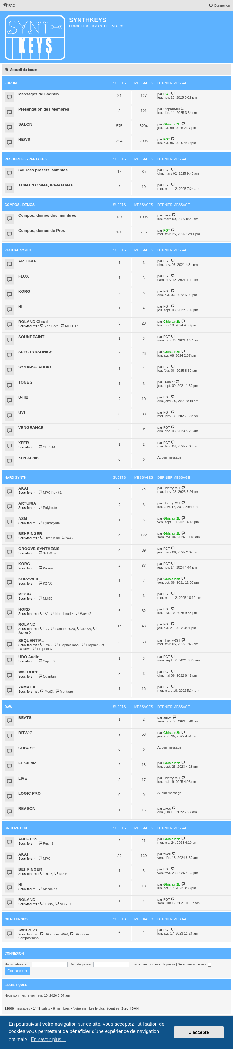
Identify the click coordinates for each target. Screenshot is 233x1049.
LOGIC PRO (29, 793)
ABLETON (28, 839)
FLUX (23, 276)
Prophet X (42, 649)
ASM (22, 518)
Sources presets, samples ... (45, 170)
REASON (26, 808)
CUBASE (26, 748)
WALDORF (28, 672)
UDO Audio (28, 657)
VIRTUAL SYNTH (18, 250)
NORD (24, 609)
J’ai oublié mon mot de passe (153, 964)
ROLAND (26, 624)
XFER (23, 442)
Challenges (16, 919)
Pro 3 (46, 645)
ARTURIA (27, 261)
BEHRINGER (30, 533)
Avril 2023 (27, 930)
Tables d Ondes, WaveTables (45, 185)
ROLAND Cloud (33, 321)
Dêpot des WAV (54, 934)
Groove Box (16, 828)
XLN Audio (28, 458)
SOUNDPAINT (31, 337)
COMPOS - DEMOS (20, 204)
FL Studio (27, 763)
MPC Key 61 (50, 492)
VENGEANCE (31, 427)
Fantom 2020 (63, 629)
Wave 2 (83, 613)
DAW (8, 706)
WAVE (69, 538)
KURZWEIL (28, 579)
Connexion (14, 953)
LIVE (22, 778)
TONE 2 (25, 382)
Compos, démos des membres (47, 215)
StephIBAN (171, 109)
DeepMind (50, 538)
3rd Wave (47, 553)
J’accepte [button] (199, 1032)
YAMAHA (26, 687)
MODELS (69, 326)
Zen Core (49, 326)
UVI (21, 412)
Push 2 (45, 843)
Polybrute (47, 508)
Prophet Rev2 (66, 645)
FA (44, 629)
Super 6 (46, 661)
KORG (24, 291)
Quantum (47, 676)
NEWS (24, 139)
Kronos (45, 568)
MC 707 (63, 904)
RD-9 (60, 874)
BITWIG (25, 733)
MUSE (45, 598)
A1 (44, 613)
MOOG (24, 594)
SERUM (46, 447)
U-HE (23, 397)
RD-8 (46, 874)
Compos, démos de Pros (41, 230)
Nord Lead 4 (62, 613)
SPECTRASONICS (35, 352)
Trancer (169, 382)
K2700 (45, 583)
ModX (46, 691)
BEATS (25, 717)
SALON (25, 124)
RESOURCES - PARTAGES (26, 159)
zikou (167, 215)
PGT (166, 94)
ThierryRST (171, 488)
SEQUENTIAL (31, 640)
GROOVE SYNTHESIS (38, 548)
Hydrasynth (49, 523)
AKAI (23, 488)
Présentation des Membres (43, 109)
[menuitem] (9, 5)
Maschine (47, 889)
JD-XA (84, 629)
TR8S (46, 904)
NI (20, 306)
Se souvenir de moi (194, 964)
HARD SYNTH (15, 477)
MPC (44, 858)
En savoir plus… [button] (48, 1039)
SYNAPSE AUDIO (34, 367)
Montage (64, 691)
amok (167, 717)
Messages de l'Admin (38, 94)
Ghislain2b (171, 124)
